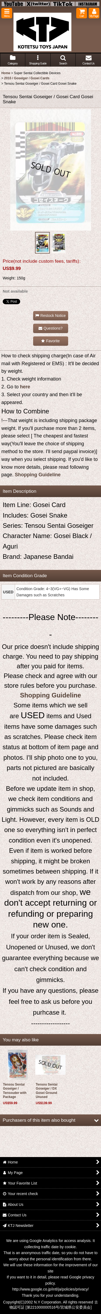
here (25, 386)
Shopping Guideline (38, 474)
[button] (6, 13)
